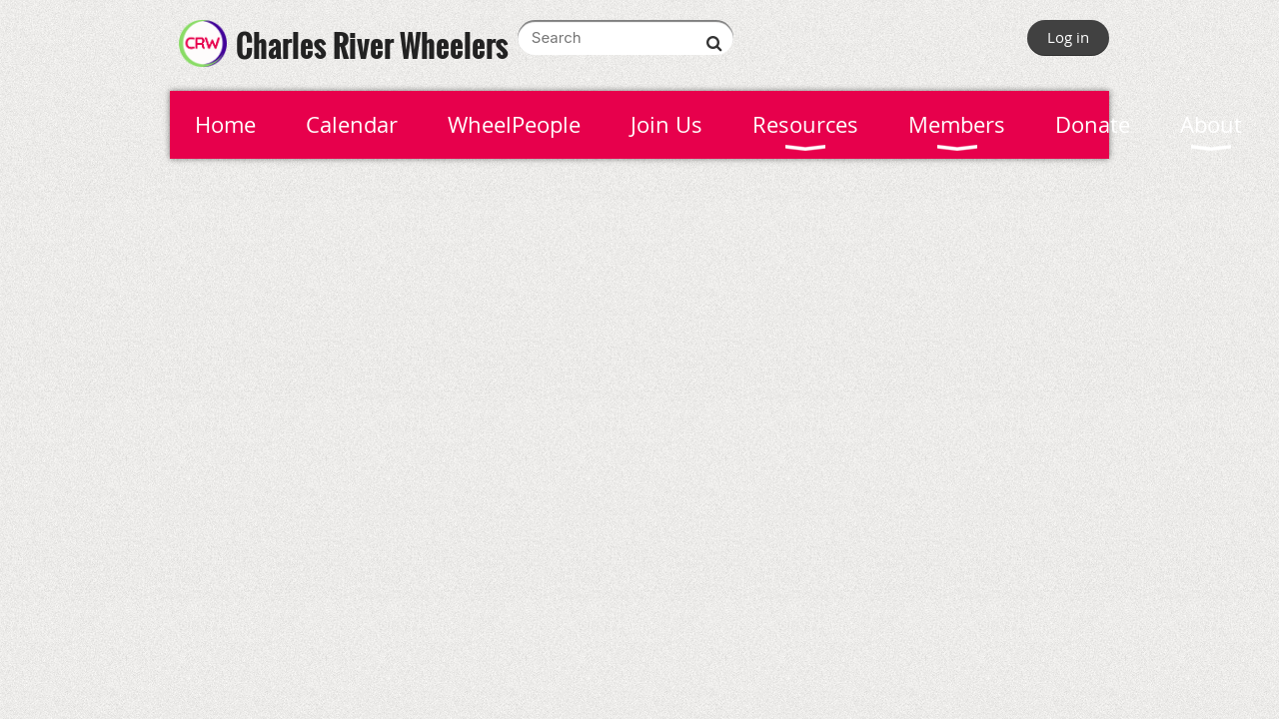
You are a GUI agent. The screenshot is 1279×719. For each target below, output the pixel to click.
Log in (1068, 37)
